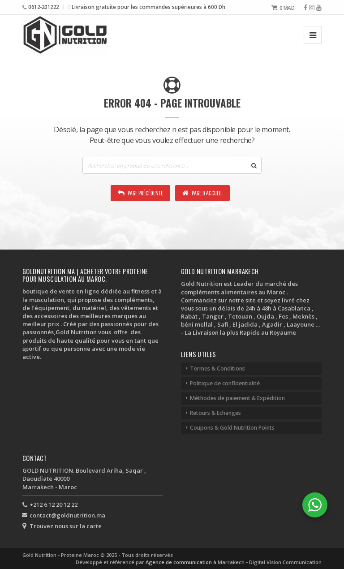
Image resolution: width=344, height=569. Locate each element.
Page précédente (140, 193)
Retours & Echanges (215, 413)
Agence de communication (179, 562)
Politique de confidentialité (225, 383)
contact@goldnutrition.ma (67, 515)
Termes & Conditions (217, 368)
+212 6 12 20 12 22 (53, 504)
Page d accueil (202, 193)
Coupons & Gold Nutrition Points (232, 427)
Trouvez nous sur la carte (66, 526)
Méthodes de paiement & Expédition (237, 398)
